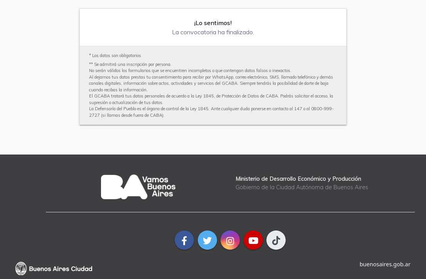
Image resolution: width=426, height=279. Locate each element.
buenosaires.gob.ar (385, 264)
